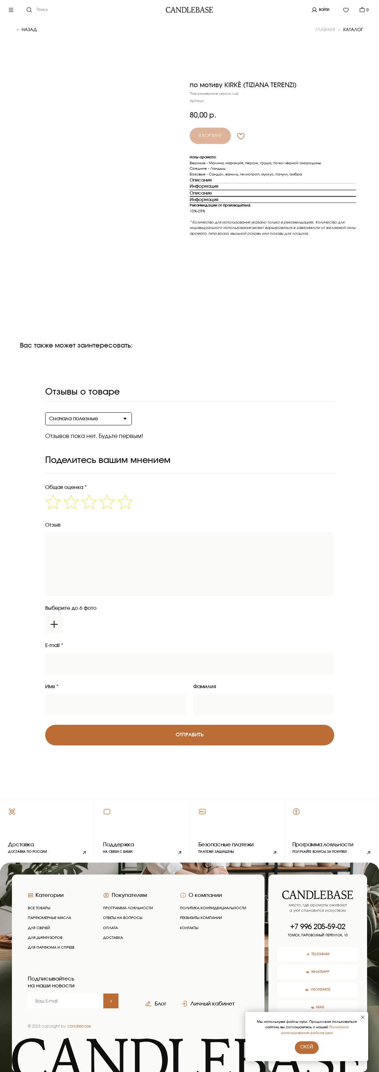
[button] (142, 831)
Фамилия (204, 686)
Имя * (52, 686)
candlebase (79, 1026)
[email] (66, 1001)
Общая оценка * (66, 487)
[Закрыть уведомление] (362, 1017)
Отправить (189, 734)
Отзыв (53, 525)
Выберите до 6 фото (70, 608)
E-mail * (54, 645)
